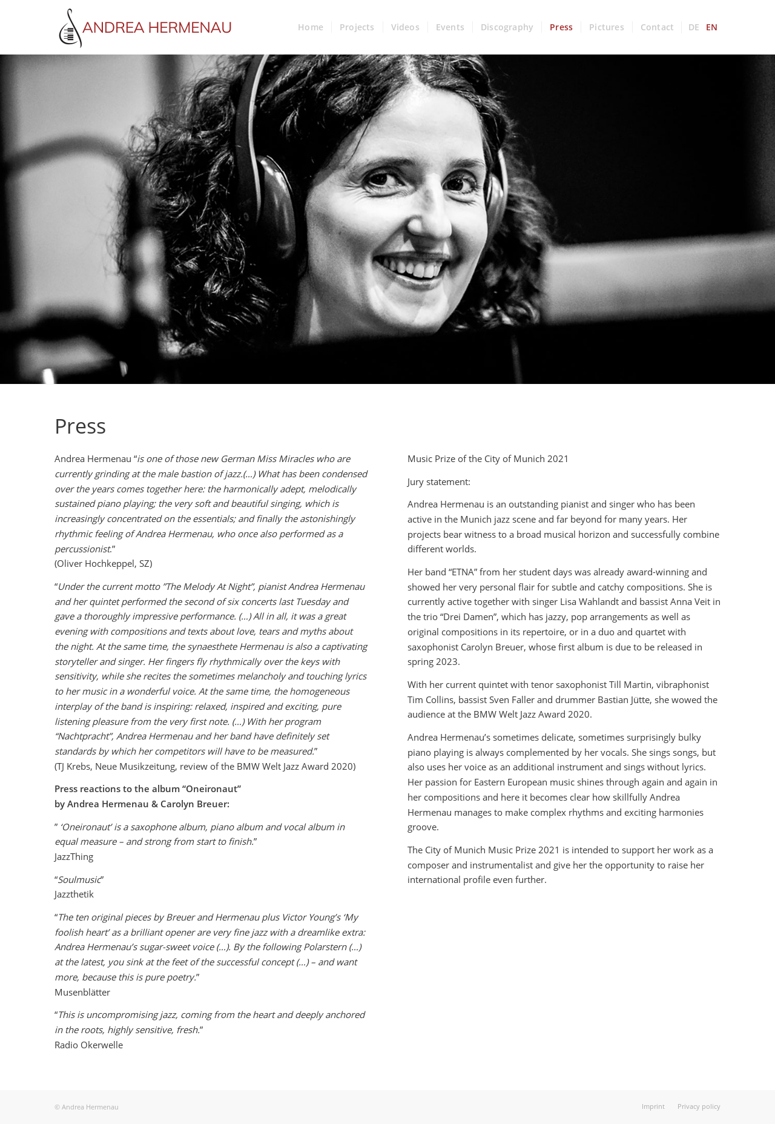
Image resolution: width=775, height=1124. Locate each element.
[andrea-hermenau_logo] (145, 27)
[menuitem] (310, 27)
